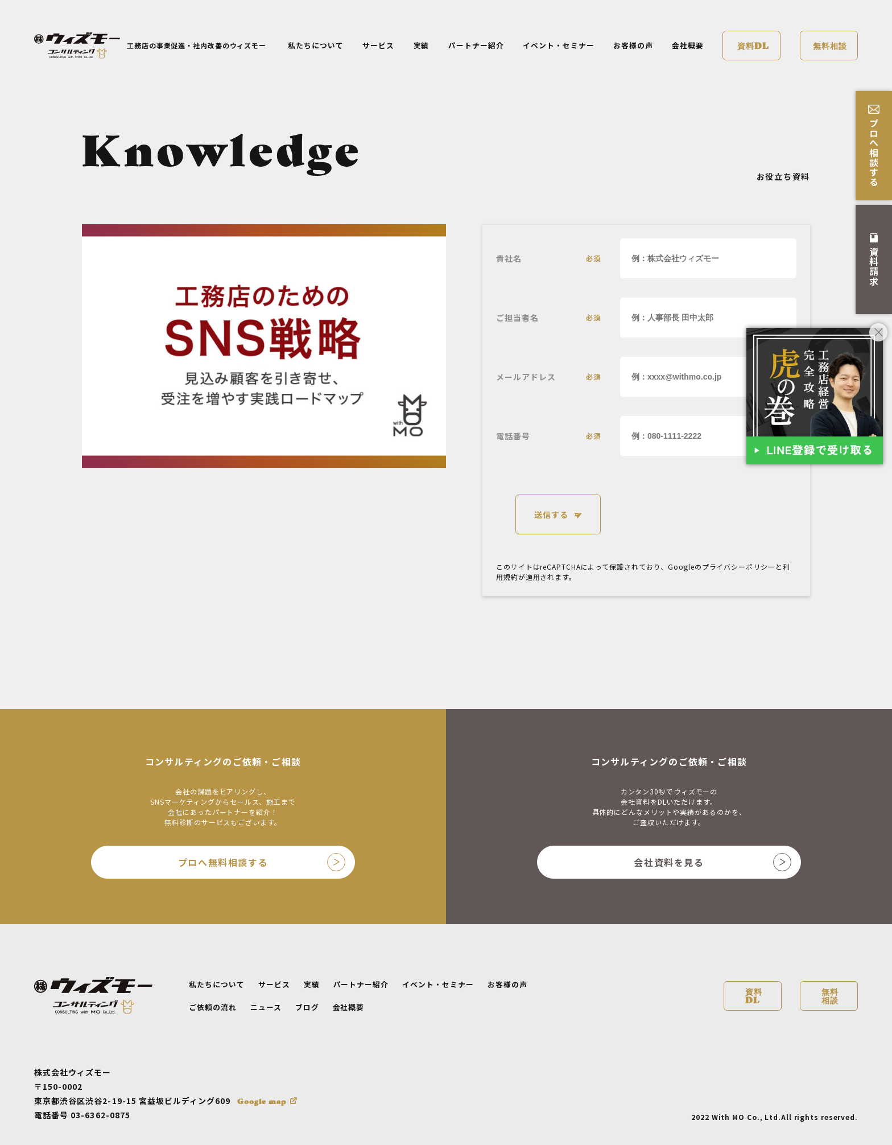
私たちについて (316, 45)
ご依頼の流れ (213, 1007)
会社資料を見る (712, 862)
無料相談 (830, 45)
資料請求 (874, 259)
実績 (422, 45)
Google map (261, 1101)
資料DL (753, 45)
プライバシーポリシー (738, 566)
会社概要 (688, 45)
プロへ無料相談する (261, 862)
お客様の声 (633, 45)
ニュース (266, 1007)
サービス (378, 45)
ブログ (307, 1007)
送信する (551, 514)
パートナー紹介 (476, 45)
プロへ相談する (874, 146)
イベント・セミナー (558, 45)
